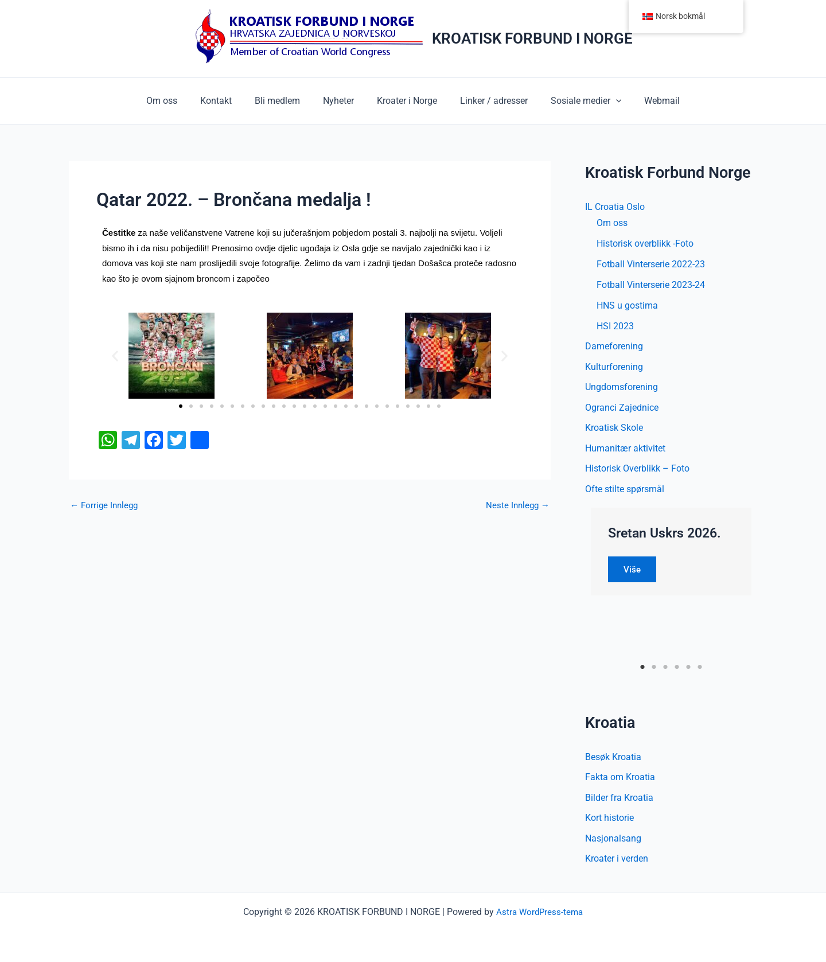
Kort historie (609, 821)
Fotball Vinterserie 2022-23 (651, 264)
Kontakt (227, 100)
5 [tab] (688, 669)
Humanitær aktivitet (625, 450)
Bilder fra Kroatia (619, 800)
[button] (604, 101)
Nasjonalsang (613, 841)
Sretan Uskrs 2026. (667, 535)
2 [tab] (654, 669)
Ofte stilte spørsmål (624, 491)
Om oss (177, 100)
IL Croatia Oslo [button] (615, 206)
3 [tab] (665, 669)
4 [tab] (677, 669)
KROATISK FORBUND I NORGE (532, 38)
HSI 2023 (615, 326)
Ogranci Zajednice (622, 408)
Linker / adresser (487, 100)
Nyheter (340, 100)
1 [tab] (642, 669)
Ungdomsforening (621, 388)
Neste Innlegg (516, 505)
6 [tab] (700, 669)
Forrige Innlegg (106, 505)
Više (634, 571)
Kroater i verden (616, 862)
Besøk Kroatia (613, 759)
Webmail (646, 100)
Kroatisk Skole (614, 429)
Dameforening (614, 346)
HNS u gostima (627, 305)
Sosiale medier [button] (574, 101)
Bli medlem (284, 100)
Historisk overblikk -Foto (645, 243)
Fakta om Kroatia (620, 779)
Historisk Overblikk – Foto (637, 470)
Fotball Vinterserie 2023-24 (651, 284)
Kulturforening (614, 367)
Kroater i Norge (405, 100)
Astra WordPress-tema (539, 911)
